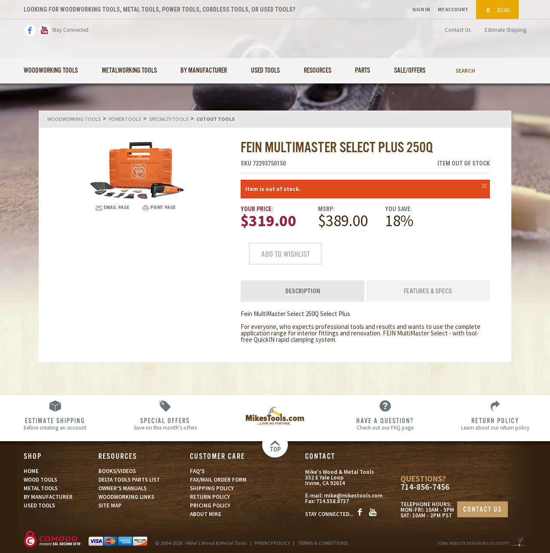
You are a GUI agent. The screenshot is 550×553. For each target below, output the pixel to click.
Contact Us (458, 30)
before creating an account (55, 423)
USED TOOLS (39, 505)
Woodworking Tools (51, 70)
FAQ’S (197, 471)
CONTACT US (482, 509)
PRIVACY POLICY (272, 543)
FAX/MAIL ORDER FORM (218, 479)
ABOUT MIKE (205, 514)
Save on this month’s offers (165, 423)
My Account (453, 9)
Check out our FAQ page (385, 423)
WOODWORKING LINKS (126, 497)
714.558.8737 (332, 501)
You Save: (398, 209)
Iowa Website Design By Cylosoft (473, 543)
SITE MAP (110, 505)
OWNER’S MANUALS (122, 488)
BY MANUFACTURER (48, 497)
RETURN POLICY (210, 497)
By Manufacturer (203, 70)
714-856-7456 (424, 487)
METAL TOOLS (41, 488)
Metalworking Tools (129, 70)
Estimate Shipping (505, 30)
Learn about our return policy (495, 423)
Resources (317, 70)
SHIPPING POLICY (212, 488)
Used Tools (265, 70)
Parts (362, 70)
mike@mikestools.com (353, 495)
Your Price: (257, 209)
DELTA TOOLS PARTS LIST (129, 479)
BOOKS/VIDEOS (117, 471)
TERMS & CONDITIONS (322, 543)
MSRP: (326, 209)
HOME (31, 471)
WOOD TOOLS (40, 479)
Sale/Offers (409, 70)
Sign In (421, 9)
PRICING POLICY (210, 505)
